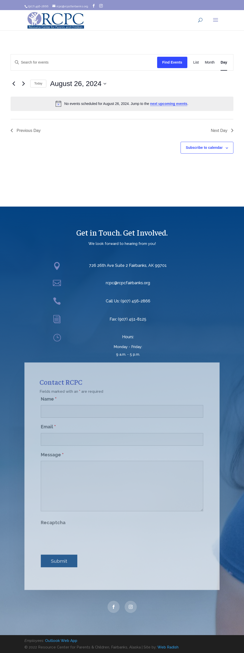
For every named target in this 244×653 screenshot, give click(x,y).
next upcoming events (168, 104)
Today (38, 83)
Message (52, 450)
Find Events (172, 62)
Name (49, 394)
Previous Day (26, 130)
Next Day (222, 130)
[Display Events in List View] (196, 62)
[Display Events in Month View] (210, 62)
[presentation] (79, 534)
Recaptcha (53, 518)
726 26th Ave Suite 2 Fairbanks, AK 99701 (128, 265)
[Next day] (23, 84)
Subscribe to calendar (204, 148)
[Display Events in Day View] (224, 62)
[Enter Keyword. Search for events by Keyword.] (84, 62)
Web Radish (168, 647)
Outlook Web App (61, 640)
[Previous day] (14, 84)
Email (48, 422)
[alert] (122, 104)
